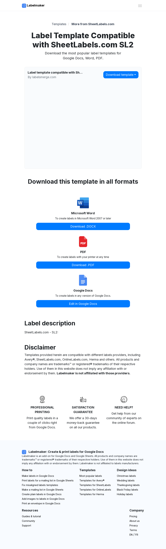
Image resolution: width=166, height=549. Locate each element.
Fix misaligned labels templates (40, 485)
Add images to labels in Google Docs (43, 498)
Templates (59, 24)
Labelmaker (33, 6)
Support (26, 525)
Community (28, 520)
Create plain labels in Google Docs (42, 494)
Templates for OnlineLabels (95, 489)
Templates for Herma (91, 494)
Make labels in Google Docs (38, 475)
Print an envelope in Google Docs (41, 503)
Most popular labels (90, 475)
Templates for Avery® (91, 480)
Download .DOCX (83, 226)
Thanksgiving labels (128, 485)
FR (136, 534)
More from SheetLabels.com (93, 24)
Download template (119, 74)
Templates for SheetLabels (95, 485)
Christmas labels (126, 475)
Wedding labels (126, 480)
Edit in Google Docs (83, 304)
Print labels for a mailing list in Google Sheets (48, 480)
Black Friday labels (127, 489)
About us (134, 520)
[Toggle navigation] (140, 5)
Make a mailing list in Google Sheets (42, 489)
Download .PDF (83, 265)
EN (131, 534)
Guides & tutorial (31, 516)
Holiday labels (125, 494)
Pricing (133, 516)
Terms (133, 530)
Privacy (133, 525)
